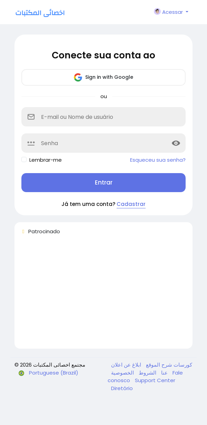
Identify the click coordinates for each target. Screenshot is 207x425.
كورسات (182, 364)
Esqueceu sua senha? (158, 159)
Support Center (155, 380)
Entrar (103, 182)
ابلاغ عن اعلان (126, 364)
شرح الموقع (158, 364)
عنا (164, 372)
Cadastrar (131, 204)
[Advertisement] (103, 294)
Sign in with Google (103, 77)
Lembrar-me (45, 159)
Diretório (122, 388)
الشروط (146, 372)
